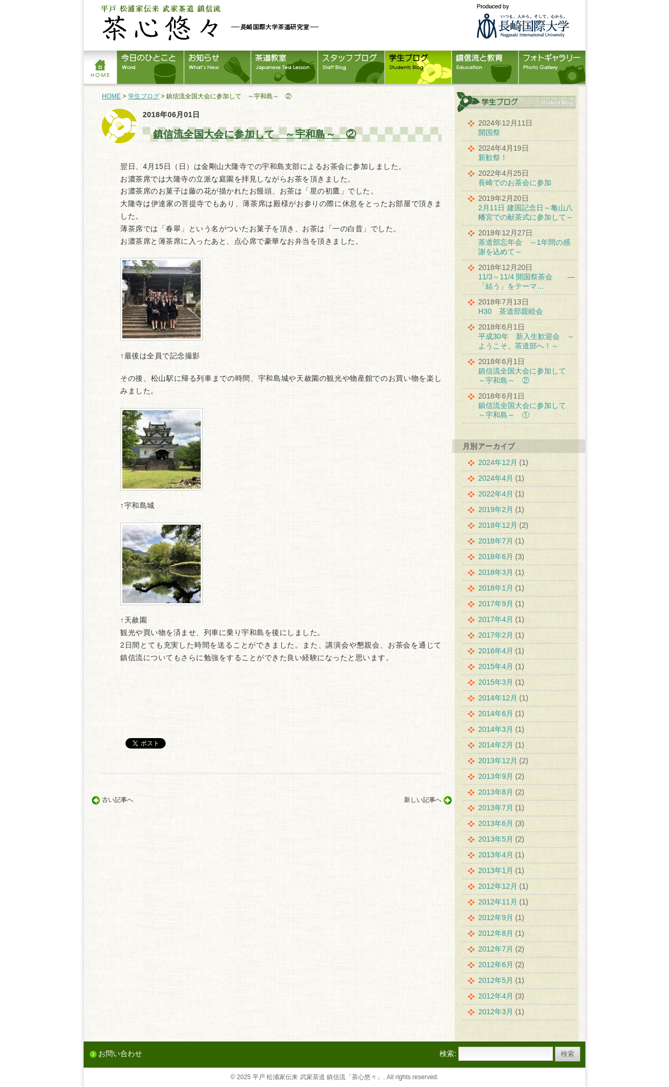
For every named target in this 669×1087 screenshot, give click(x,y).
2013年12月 (497, 760)
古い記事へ (117, 799)
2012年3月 (495, 1011)
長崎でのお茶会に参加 (514, 182)
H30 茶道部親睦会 (510, 311)
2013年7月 (495, 807)
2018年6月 (495, 556)
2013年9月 (495, 776)
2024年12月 (497, 462)
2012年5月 (495, 980)
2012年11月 (497, 902)
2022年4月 (495, 494)
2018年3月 (495, 572)
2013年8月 (495, 792)
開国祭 (489, 132)
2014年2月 (495, 745)
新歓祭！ (492, 157)
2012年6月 (495, 964)
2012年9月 (495, 917)
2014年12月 (497, 698)
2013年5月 (495, 839)
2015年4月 (495, 666)
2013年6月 (495, 823)
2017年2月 (495, 635)
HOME (111, 96)
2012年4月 (495, 996)
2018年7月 (495, 541)
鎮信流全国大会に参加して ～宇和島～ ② (254, 134)
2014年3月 (495, 729)
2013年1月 (495, 870)
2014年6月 (495, 713)
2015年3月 (495, 682)
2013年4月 (495, 855)
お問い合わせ (120, 1053)
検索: (448, 1053)
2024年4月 (495, 478)
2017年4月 (495, 619)
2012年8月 (495, 933)
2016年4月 (495, 651)
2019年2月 (495, 509)
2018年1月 (495, 588)
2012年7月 (495, 949)
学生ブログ (143, 96)
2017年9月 (495, 603)
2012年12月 (497, 886)
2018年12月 (497, 525)
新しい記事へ (423, 799)
